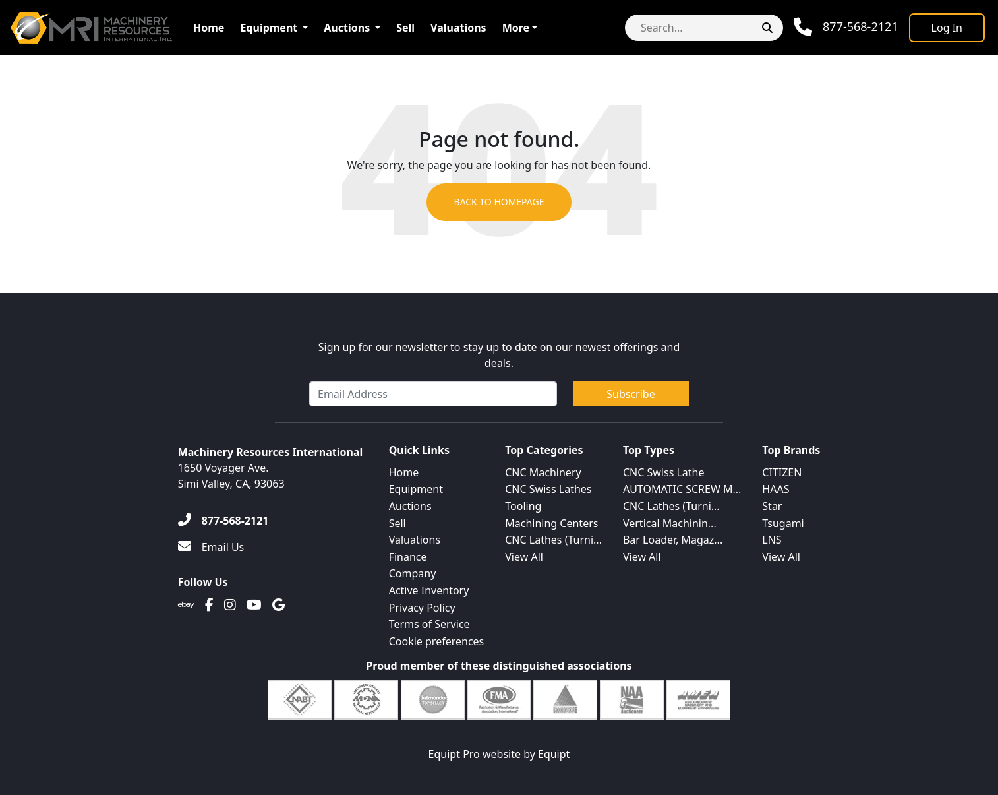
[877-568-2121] (223, 520)
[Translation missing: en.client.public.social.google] (278, 605)
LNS (771, 539)
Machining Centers (551, 523)
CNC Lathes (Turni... (553, 539)
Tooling (523, 506)
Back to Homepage (499, 202)
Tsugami (783, 523)
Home (208, 27)
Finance (408, 557)
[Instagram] (230, 605)
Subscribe (630, 394)
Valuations (458, 27)
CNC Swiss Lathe (664, 472)
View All (524, 557)
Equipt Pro (455, 754)
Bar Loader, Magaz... (672, 539)
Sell (405, 27)
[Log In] (947, 27)
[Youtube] (254, 605)
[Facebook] (209, 605)
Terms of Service (429, 624)
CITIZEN (782, 472)
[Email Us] (211, 547)
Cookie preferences (436, 641)
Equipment (268, 27)
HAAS (775, 489)
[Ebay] (186, 605)
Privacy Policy (422, 607)
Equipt (554, 754)
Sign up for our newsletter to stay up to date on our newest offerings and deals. (499, 355)
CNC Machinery (543, 472)
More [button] (515, 27)
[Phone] (846, 27)
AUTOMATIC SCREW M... (682, 489)
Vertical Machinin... (670, 523)
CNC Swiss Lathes (548, 489)
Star (772, 506)
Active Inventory (429, 590)
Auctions (347, 27)
